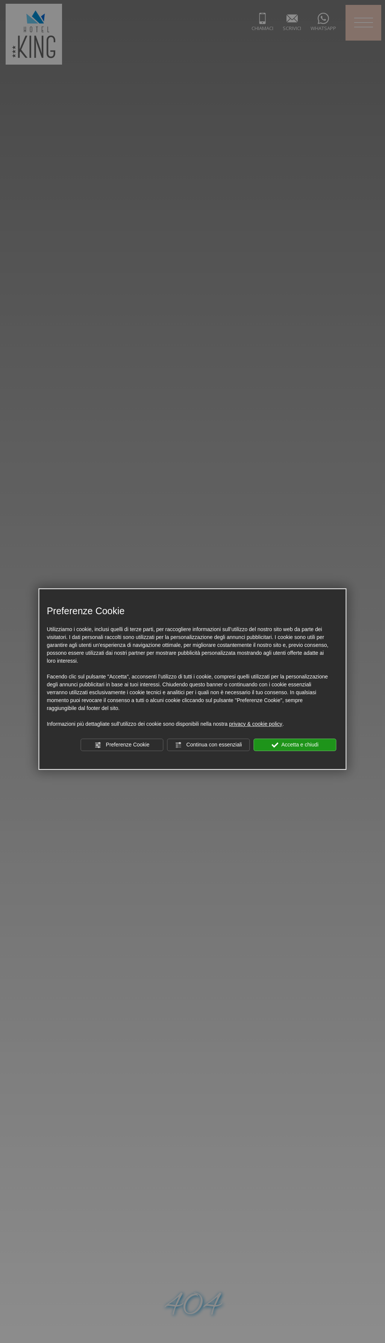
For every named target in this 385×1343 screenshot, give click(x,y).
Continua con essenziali (208, 745)
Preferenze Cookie (122, 745)
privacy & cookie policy (255, 724)
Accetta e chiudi (294, 745)
